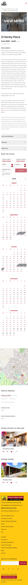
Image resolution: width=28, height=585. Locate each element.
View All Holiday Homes (7, 515)
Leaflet (14, 384)
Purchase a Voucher (6, 518)
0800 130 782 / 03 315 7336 (8, 508)
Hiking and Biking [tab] (6, 395)
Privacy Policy (13, 574)
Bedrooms (5, 148)
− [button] (2, 352)
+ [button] (2, 350)
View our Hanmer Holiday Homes (9, 8)
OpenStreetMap (20, 384)
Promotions (4, 539)
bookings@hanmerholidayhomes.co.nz (11, 505)
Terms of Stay (5, 574)
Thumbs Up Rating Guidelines (9, 547)
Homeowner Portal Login (9, 577)
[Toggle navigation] (26, 3)
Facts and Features (7, 136)
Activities (3, 537)
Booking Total (6, 169)
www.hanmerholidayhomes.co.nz (10, 511)
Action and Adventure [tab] (8, 402)
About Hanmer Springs (7, 526)
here (2, 110)
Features (4, 142)
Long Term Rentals (6, 545)
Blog (2, 550)
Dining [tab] (15, 395)
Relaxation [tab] (12, 398)
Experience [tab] (4, 398)
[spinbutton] (7, 166)
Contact (3, 553)
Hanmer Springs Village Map (9, 521)
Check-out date (20, 159)
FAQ (2, 532)
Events (3, 524)
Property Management (7, 542)
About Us (3, 529)
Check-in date (6, 159)
